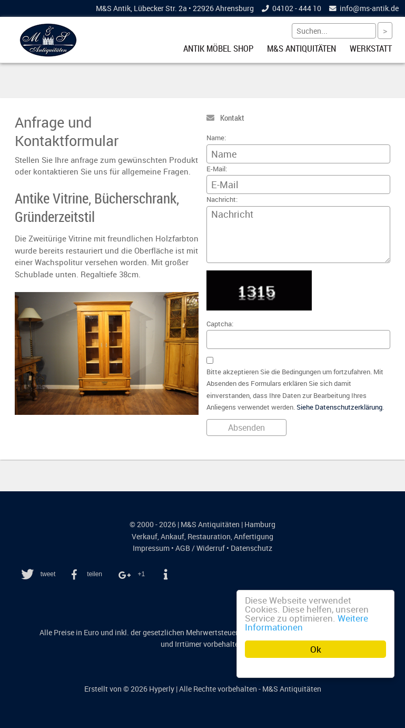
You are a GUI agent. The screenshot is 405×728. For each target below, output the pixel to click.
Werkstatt (371, 48)
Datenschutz (251, 548)
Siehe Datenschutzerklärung (339, 407)
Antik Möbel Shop (218, 48)
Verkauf (144, 536)
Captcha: (219, 323)
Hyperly (161, 689)
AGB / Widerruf (200, 548)
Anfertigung (253, 536)
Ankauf (172, 536)
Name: (216, 137)
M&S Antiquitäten (301, 48)
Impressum (151, 548)
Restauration (209, 536)
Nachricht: (222, 199)
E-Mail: (216, 168)
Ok (315, 649)
